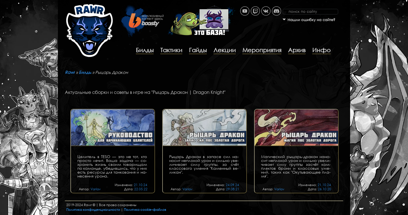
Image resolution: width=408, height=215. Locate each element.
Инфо (321, 50)
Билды (145, 50)
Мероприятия (261, 50)
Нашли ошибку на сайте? (311, 20)
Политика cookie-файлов (145, 209)
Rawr (70, 72)
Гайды (198, 50)
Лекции (224, 50)
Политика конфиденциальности (93, 209)
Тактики (171, 50)
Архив (297, 50)
